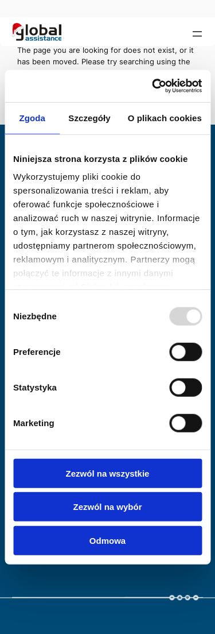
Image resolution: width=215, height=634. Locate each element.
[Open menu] (197, 34)
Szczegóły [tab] (89, 117)
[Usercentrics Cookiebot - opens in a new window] (153, 86)
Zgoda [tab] (32, 117)
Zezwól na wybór (107, 507)
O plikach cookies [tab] (165, 117)
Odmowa (107, 540)
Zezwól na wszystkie (108, 473)
